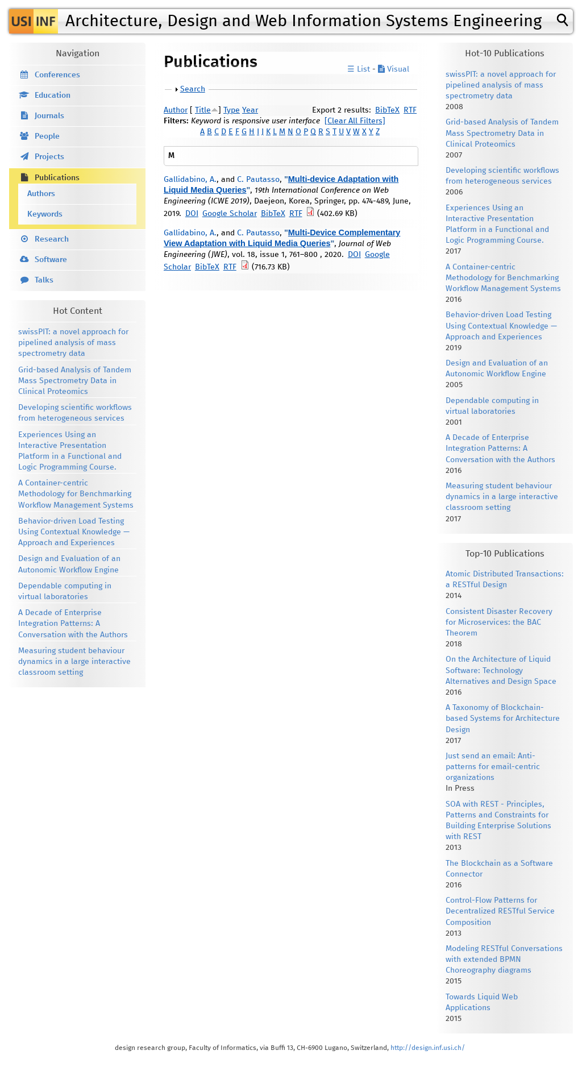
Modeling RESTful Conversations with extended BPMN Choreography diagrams (504, 959)
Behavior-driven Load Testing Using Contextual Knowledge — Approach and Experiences (74, 532)
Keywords (45, 214)
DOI (191, 214)
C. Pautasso (258, 180)
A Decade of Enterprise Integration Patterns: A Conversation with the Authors (73, 623)
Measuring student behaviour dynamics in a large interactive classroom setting (74, 661)
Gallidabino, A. (190, 180)
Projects (49, 157)
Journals (49, 116)
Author (176, 110)
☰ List (358, 69)
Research (52, 239)
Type (231, 110)
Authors (41, 194)
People (47, 136)
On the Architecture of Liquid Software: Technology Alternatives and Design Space (501, 670)
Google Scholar (229, 214)
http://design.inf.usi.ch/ (427, 1048)
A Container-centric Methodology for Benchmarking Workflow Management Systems (76, 494)
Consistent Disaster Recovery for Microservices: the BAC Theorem (499, 622)
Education (52, 95)
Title (203, 110)
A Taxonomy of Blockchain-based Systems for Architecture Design (503, 718)
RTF (410, 110)
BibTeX (387, 110)
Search (192, 89)
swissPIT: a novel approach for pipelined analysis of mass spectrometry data (73, 343)
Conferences (57, 75)
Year (250, 110)
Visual (393, 69)
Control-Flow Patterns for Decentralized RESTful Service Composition (500, 911)
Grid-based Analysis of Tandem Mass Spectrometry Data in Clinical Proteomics (74, 381)
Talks (44, 280)
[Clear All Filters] (355, 121)
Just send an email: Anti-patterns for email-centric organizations (493, 767)
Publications (57, 178)
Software (51, 260)
